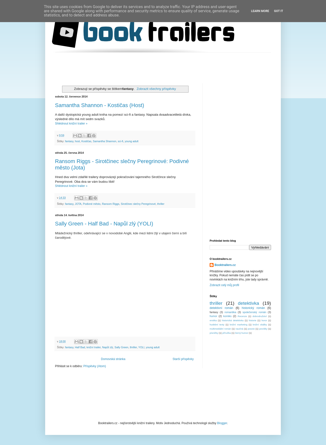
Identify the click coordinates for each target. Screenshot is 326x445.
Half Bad (80, 347)
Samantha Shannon (104, 141)
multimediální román (220, 328)
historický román (253, 308)
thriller (160, 203)
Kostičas (86, 141)
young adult (131, 141)
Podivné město (91, 203)
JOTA (78, 203)
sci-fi (120, 141)
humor (213, 316)
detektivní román (221, 308)
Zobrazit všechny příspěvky (156, 89)
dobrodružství (260, 316)
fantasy (69, 141)
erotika (213, 320)
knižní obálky (260, 324)
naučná (239, 328)
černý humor (241, 333)
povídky (263, 328)
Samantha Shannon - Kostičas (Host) (99, 105)
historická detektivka (233, 320)
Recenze (242, 316)
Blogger (222, 423)
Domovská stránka (113, 359)
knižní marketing (238, 324)
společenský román (254, 312)
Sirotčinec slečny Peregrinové (138, 203)
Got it (278, 11)
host (77, 141)
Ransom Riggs (110, 203)
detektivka (248, 303)
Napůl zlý (107, 347)
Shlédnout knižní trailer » (71, 123)
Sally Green (121, 347)
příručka (226, 333)
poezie (251, 328)
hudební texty (217, 324)
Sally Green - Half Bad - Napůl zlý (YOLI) (104, 224)
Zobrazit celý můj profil (224, 285)
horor (264, 320)
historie (252, 320)
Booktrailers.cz (225, 265)
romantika (230, 312)
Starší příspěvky (183, 359)
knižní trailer (93, 347)
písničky (214, 333)
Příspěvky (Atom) (94, 366)
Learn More (260, 11)
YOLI (141, 347)
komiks (227, 316)
